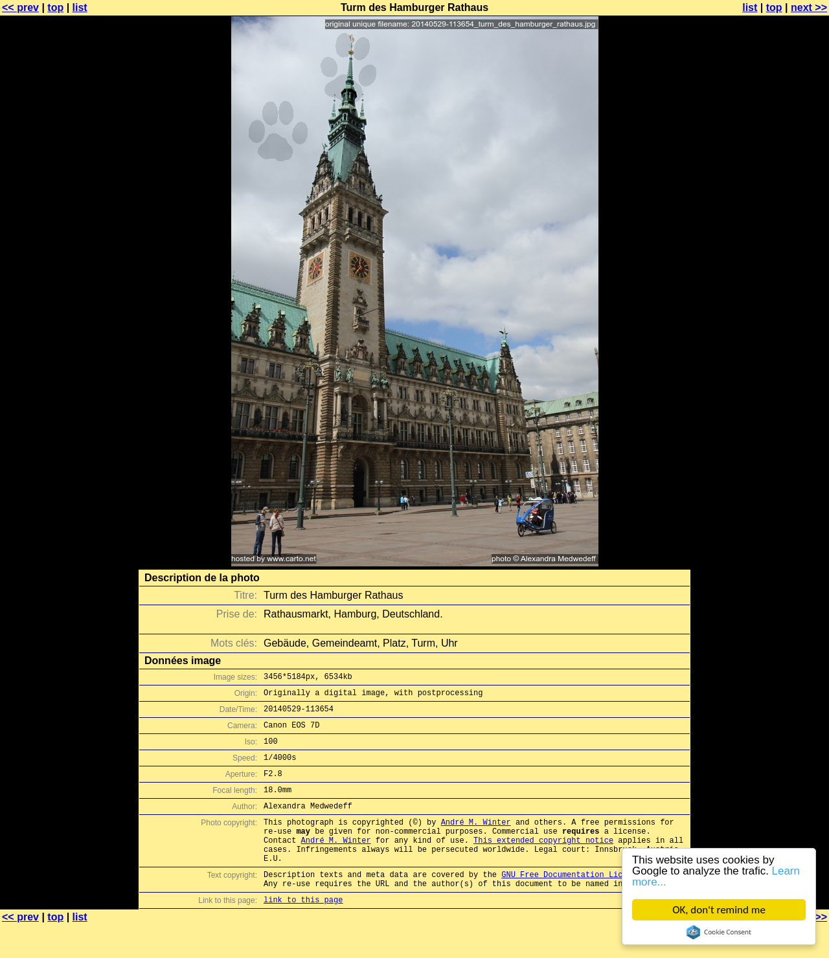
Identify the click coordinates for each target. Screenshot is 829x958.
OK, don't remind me (719, 910)
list (80, 7)
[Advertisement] (776, 320)
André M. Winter (476, 841)
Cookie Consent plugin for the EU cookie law (719, 932)
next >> (809, 7)
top (55, 7)
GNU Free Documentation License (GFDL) (587, 903)
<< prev (20, 7)
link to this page (303, 932)
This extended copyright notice (543, 863)
